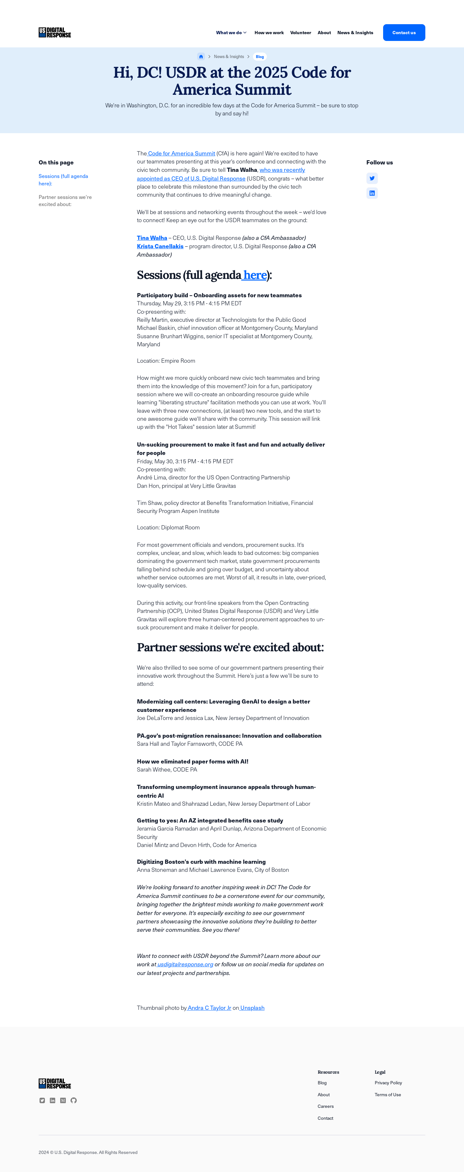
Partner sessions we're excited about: (65, 200)
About (324, 32)
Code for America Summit (181, 153)
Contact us (404, 32)
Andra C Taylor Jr (209, 1007)
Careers (326, 1106)
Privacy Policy (388, 1082)
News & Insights (355, 32)
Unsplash (252, 1007)
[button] (232, 32)
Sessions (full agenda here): (63, 179)
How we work (269, 32)
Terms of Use (388, 1094)
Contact (325, 1118)
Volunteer (300, 32)
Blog (322, 1082)
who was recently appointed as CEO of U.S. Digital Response (221, 173)
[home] (55, 32)
